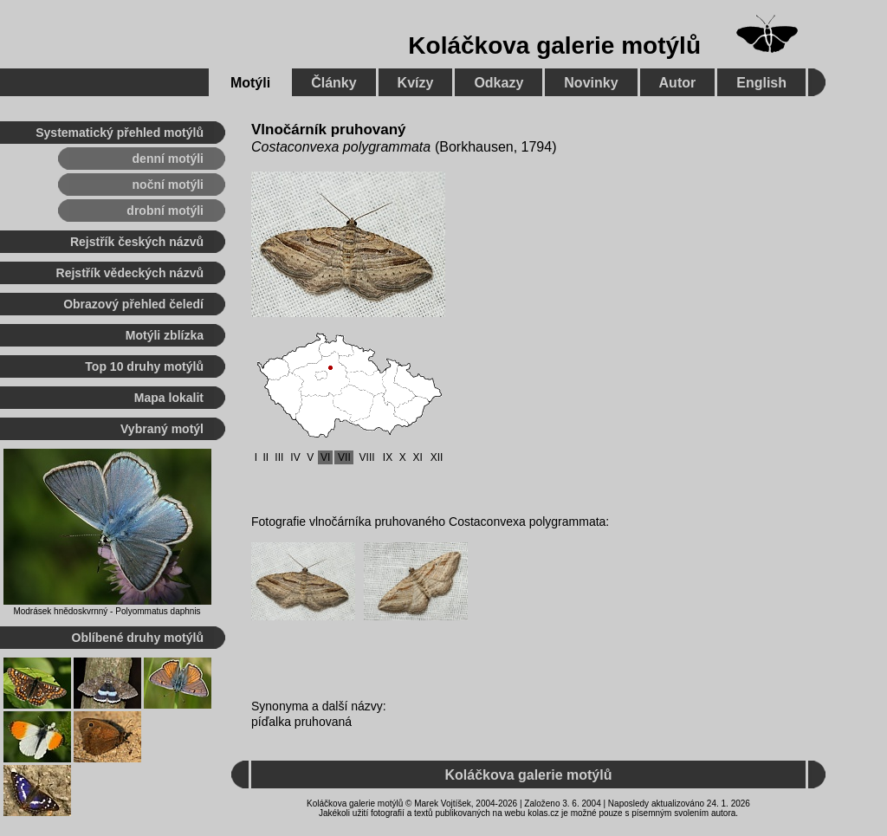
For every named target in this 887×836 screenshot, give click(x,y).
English (761, 82)
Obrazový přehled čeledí (133, 304)
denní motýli (168, 158)
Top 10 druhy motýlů (144, 366)
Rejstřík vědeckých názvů (130, 273)
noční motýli (168, 184)
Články (333, 82)
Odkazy (498, 82)
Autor (677, 82)
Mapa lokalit (169, 398)
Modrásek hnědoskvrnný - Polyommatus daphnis (106, 611)
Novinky (591, 82)
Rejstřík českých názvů (137, 242)
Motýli (250, 82)
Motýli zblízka (165, 335)
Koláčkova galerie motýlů (554, 45)
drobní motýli (165, 210)
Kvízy (416, 82)
